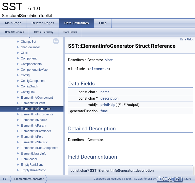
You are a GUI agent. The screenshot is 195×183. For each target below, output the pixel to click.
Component (29, 58)
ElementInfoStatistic (34, 142)
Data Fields (187, 39)
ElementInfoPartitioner (36, 131)
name (105, 92)
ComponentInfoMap (34, 69)
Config (25, 75)
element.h (99, 69)
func (104, 111)
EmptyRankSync (32, 164)
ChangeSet (28, 41)
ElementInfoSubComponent (39, 148)
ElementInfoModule (34, 120)
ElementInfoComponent (37, 97)
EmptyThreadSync (33, 170)
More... (110, 60)
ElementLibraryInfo (33, 153)
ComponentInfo (31, 64)
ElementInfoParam (33, 125)
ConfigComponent (33, 81)
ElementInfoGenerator (36, 109)
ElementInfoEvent (33, 103)
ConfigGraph (29, 86)
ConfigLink (28, 92)
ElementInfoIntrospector (37, 114)
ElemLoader (29, 159)
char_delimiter (30, 47)
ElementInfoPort (32, 137)
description (110, 98)
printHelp (108, 105)
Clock (24, 53)
